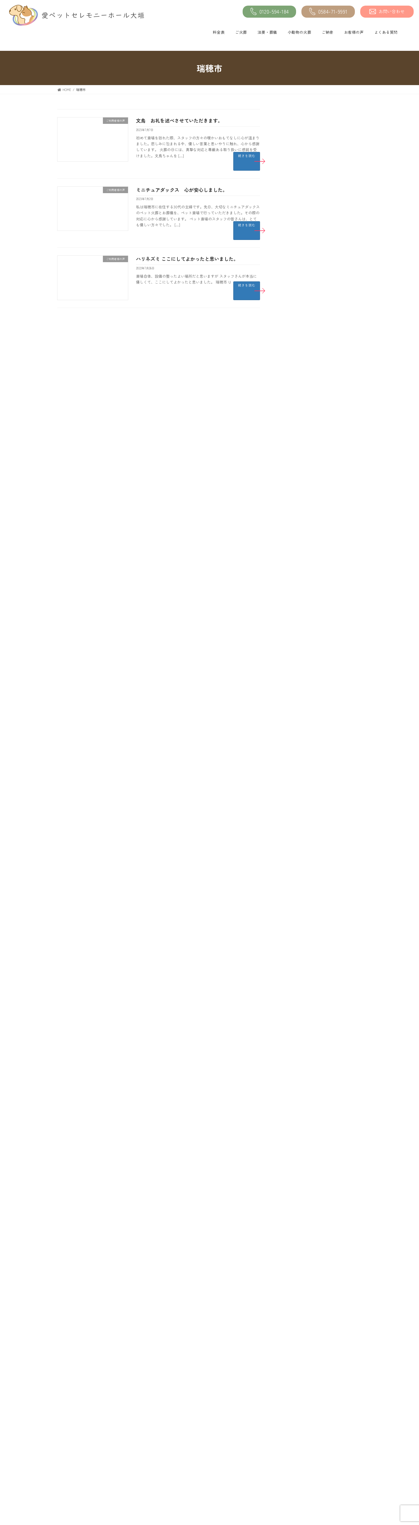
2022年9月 (291, 648)
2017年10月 (292, 1123)
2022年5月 (291, 696)
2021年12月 (292, 755)
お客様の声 (354, 32)
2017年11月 (292, 1111)
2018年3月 (291, 1076)
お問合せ (274, 1484)
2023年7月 (291, 530)
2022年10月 (292, 636)
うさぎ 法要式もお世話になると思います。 (336, 267)
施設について (277, 1459)
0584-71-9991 (328, 11)
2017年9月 (291, 1135)
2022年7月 (291, 672)
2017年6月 (291, 1171)
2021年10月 (292, 779)
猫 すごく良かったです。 (334, 346)
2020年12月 (292, 838)
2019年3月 (291, 993)
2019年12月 (292, 886)
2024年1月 (291, 458)
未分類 (288, 416)
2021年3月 (291, 814)
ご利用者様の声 (296, 428)
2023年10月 (292, 494)
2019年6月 (291, 957)
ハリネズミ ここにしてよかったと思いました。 (187, 258)
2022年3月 (291, 720)
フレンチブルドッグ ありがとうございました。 (336, 321)
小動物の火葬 (299, 32)
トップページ (67, 1433)
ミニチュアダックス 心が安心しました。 (181, 189)
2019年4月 (291, 981)
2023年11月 (292, 482)
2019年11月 (292, 898)
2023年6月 (291, 541)
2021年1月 (291, 826)
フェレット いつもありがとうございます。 (336, 213)
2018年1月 (291, 1099)
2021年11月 (292, 767)
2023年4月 (291, 565)
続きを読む (246, 155)
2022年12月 (292, 613)
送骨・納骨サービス (177, 1471)
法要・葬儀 (267, 32)
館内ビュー (276, 1471)
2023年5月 (291, 553)
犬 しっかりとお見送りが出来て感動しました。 (336, 375)
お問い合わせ (387, 11)
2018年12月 (292, 1028)
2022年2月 (291, 731)
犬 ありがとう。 (326, 129)
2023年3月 (291, 577)
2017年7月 (291, 1159)
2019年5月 (291, 969)
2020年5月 (291, 862)
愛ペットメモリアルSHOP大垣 (185, 1446)
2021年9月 (291, 791)
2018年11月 (292, 1040)
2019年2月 (291, 1004)
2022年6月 (291, 684)
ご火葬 (241, 32)
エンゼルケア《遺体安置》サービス (85, 1484)
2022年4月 (291, 708)
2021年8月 (291, 803)
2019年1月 (291, 1016)
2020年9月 (291, 850)
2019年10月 (292, 909)
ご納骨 (327, 32)
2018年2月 (291, 1088)
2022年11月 (292, 625)
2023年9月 (291, 506)
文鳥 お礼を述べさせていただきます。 (179, 120)
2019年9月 (291, 921)
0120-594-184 (269, 11)
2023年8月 (291, 518)
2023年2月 (291, 589)
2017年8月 (291, 1147)
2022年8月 (291, 660)
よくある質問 (386, 32)
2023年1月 (291, 601)
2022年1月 (291, 743)
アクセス (169, 1459)
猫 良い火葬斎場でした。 (334, 183)
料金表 (218, 32)
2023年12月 (292, 470)
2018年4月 (291, 1064)
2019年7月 (291, 945)
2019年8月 (291, 933)
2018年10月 (292, 1052)
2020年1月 (291, 874)
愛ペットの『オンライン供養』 (186, 1484)
